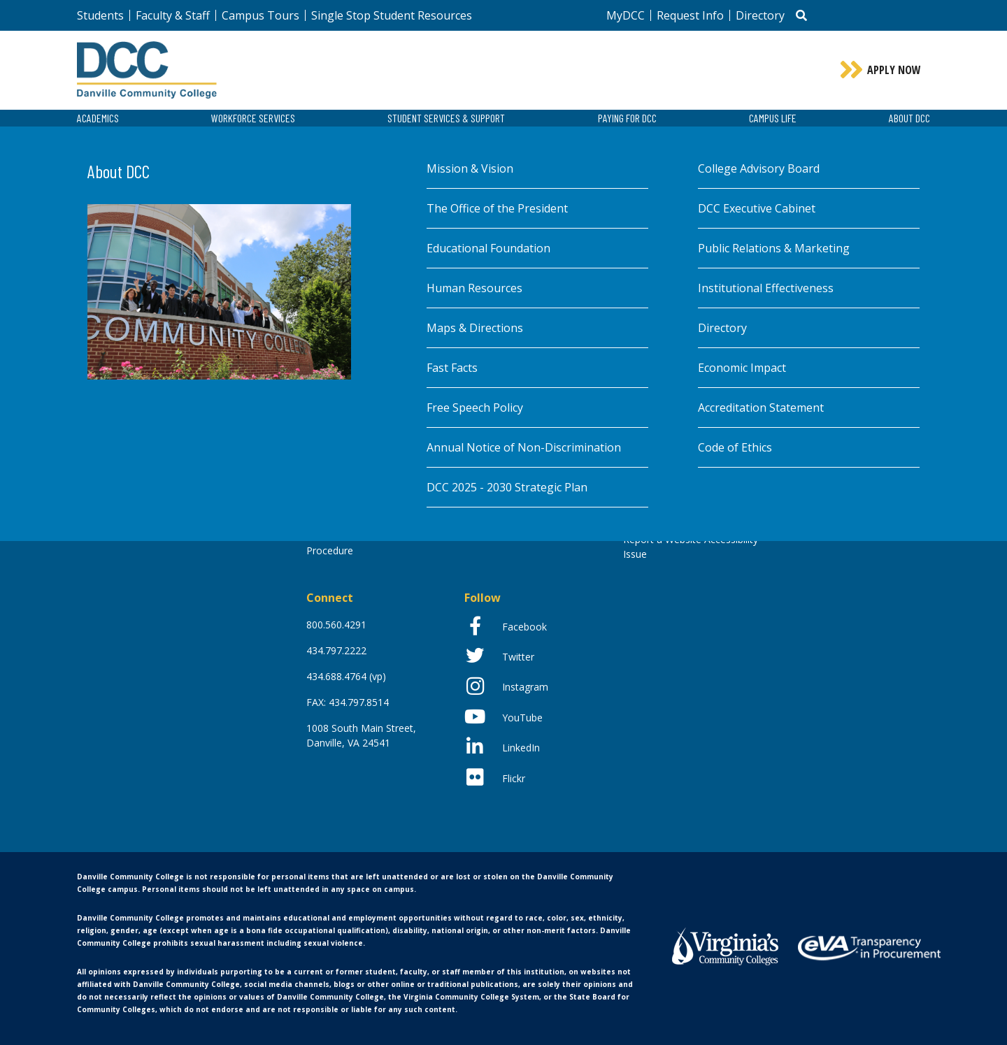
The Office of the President (497, 208)
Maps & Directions (475, 328)
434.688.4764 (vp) (346, 676)
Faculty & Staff (173, 15)
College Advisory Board (759, 168)
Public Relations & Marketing (774, 248)
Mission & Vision (470, 168)
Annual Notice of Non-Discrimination (524, 447)
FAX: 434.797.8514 (347, 702)
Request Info (690, 15)
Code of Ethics (735, 447)
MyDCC (625, 15)
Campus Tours (260, 15)
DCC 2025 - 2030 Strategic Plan (507, 487)
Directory (760, 15)
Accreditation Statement (761, 407)
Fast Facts (452, 367)
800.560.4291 (336, 624)
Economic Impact (742, 367)
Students (100, 15)
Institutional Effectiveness (766, 288)
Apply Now (894, 70)
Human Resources (474, 288)
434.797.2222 (336, 650)
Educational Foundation (488, 248)
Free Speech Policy (475, 407)
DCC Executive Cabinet (756, 208)
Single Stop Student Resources (391, 15)
